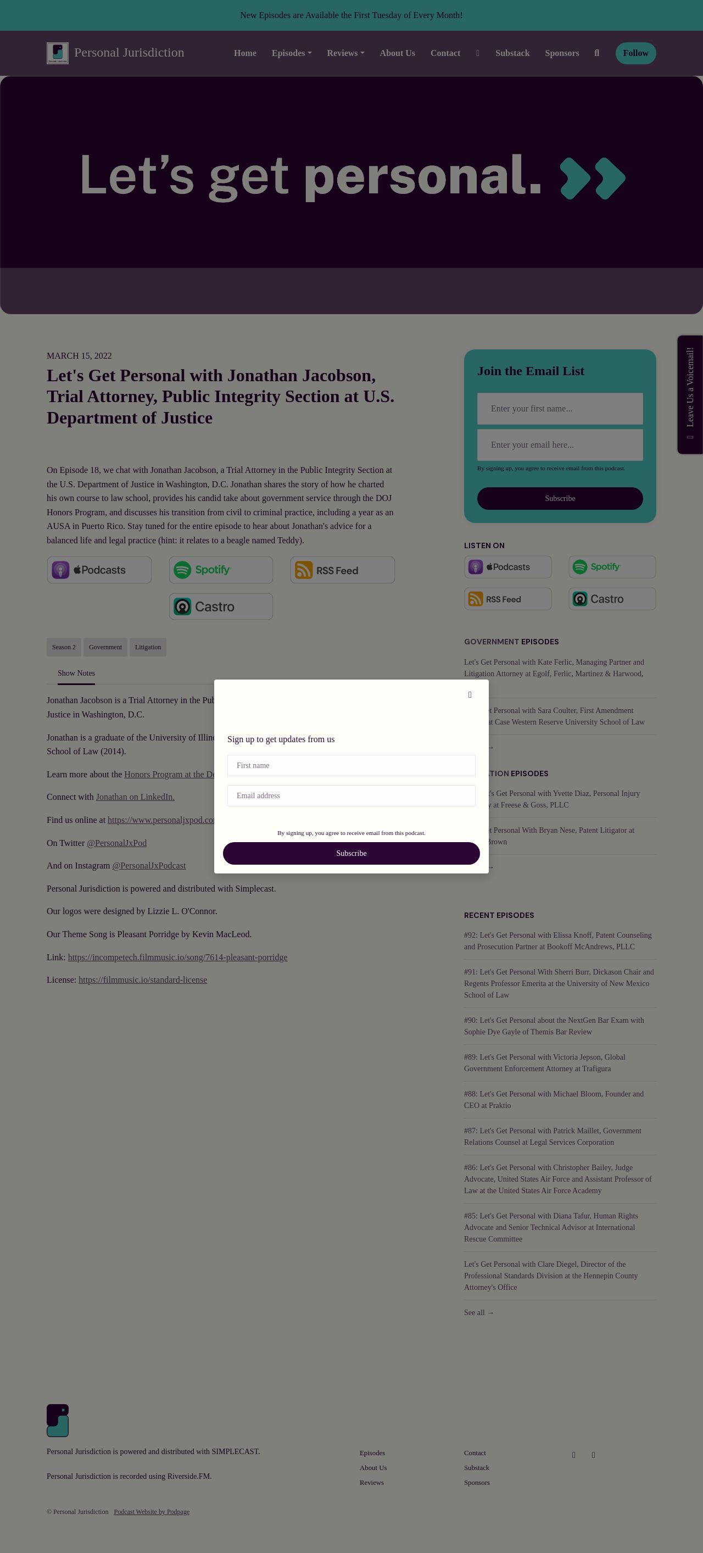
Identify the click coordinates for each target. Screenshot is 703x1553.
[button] (470, 695)
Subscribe (351, 853)
